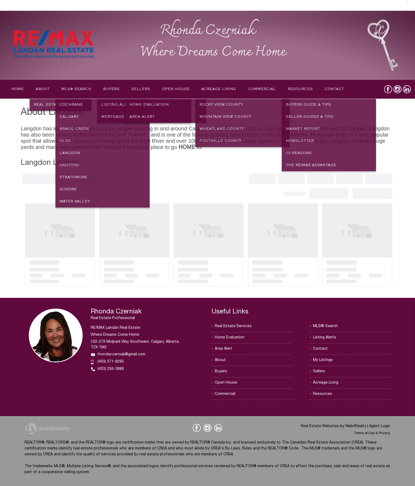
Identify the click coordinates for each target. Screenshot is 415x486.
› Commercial (223, 394)
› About (219, 360)
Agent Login (379, 426)
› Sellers (317, 371)
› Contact (319, 349)
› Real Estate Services (232, 326)
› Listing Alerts (323, 338)
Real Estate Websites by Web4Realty (333, 426)
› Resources (321, 394)
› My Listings (321, 360)
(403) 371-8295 (110, 362)
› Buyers (219, 371)
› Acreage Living (324, 383)
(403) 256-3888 (110, 369)
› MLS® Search (324, 326)
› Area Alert (222, 349)
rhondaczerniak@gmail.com (121, 354)
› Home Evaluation (228, 338)
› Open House (224, 383)
